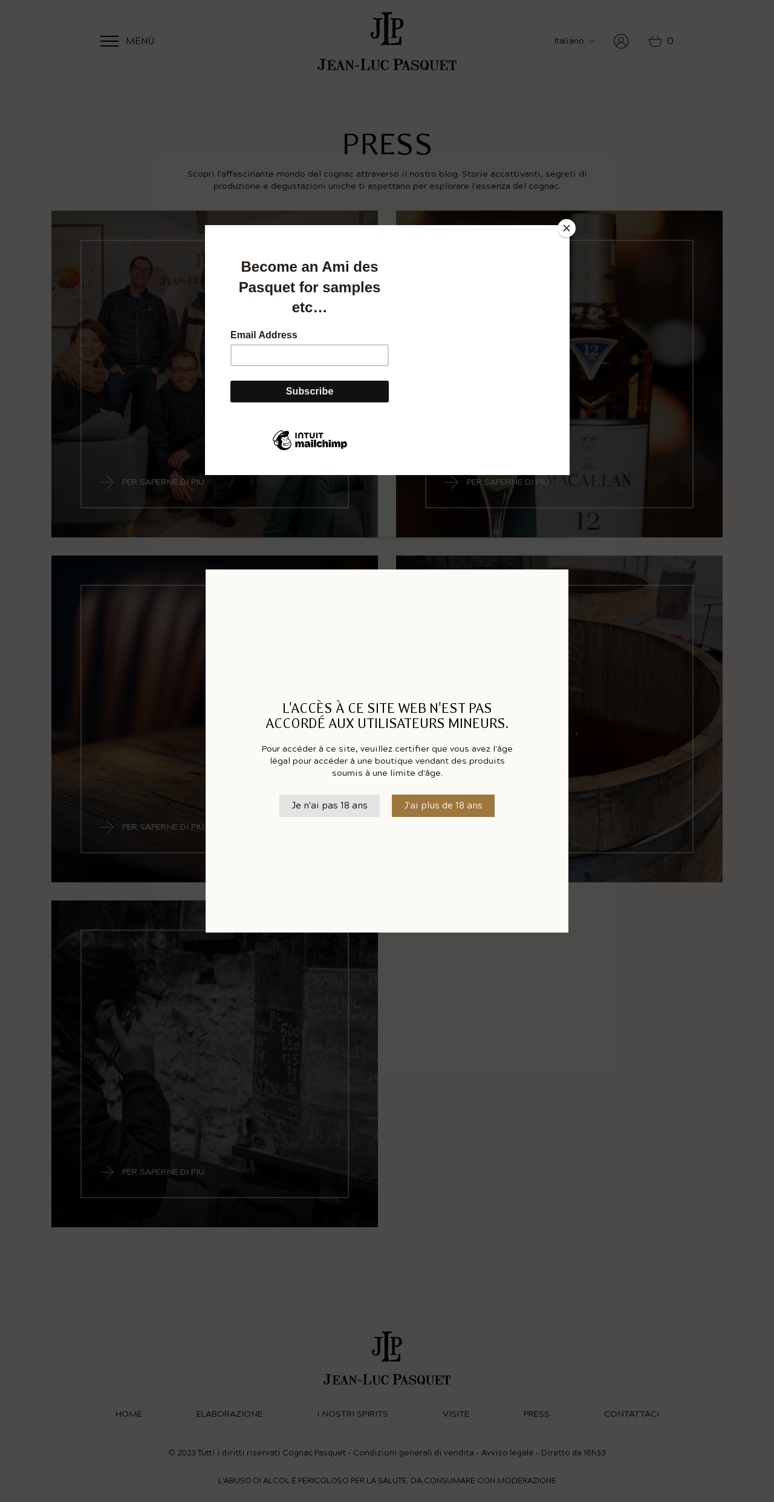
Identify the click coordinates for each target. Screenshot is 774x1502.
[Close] (567, 228)
